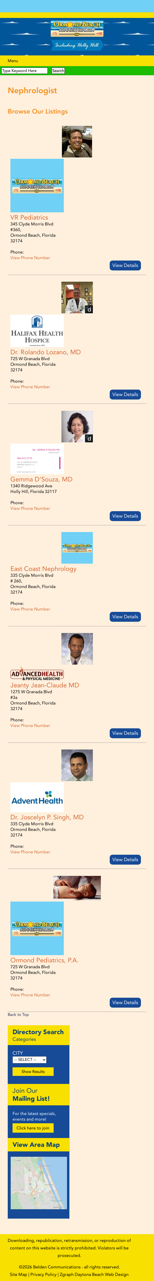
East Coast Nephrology (43, 568)
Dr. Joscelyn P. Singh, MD (47, 817)
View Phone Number (30, 257)
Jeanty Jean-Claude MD (44, 685)
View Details (125, 265)
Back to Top (18, 1014)
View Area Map (36, 1144)
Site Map (18, 1274)
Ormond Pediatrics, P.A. (44, 960)
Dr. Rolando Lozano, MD (45, 352)
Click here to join (33, 1128)
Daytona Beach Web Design (102, 1274)
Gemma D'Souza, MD (41, 479)
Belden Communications (57, 1266)
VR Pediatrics (29, 217)
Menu (13, 60)
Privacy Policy (43, 1274)
